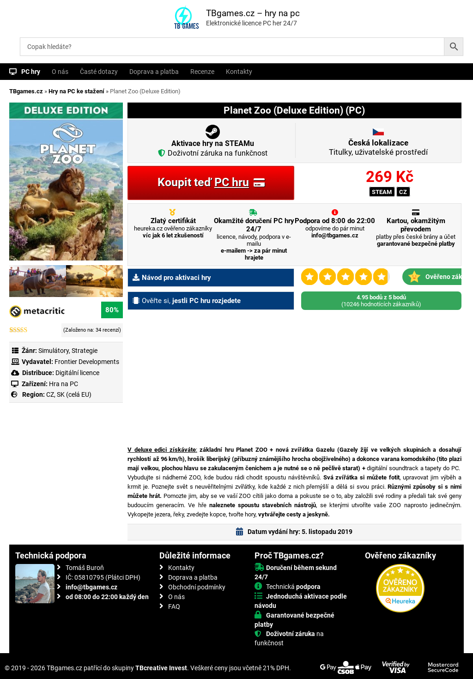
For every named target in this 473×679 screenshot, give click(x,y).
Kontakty (239, 71)
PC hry (30, 71)
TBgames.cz (26, 91)
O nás (60, 71)
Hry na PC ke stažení (76, 91)
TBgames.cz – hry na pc (253, 13)
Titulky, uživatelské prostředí (378, 147)
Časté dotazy (99, 71)
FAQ (174, 606)
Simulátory (53, 350)
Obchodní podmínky (196, 587)
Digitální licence (76, 372)
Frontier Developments (87, 361)
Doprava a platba (154, 71)
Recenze (202, 71)
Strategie (84, 350)
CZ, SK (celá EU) (68, 394)
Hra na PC (63, 384)
